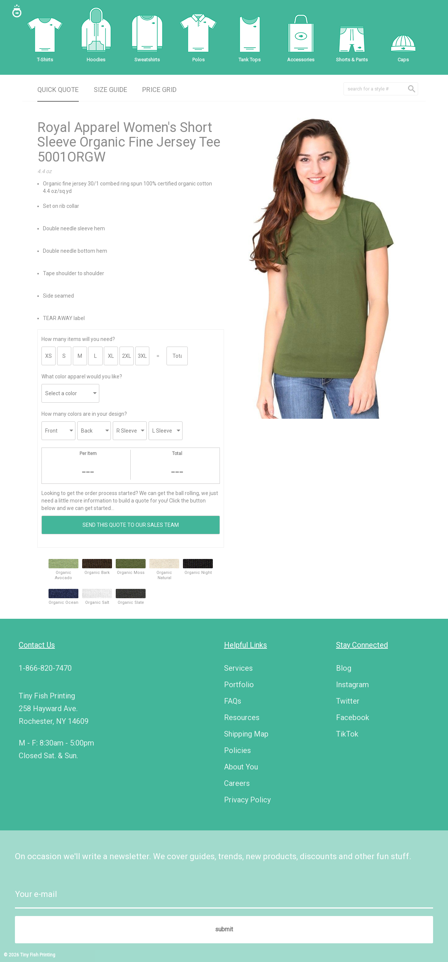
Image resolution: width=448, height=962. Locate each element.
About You (241, 766)
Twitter (348, 701)
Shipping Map (246, 733)
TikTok (347, 733)
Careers (237, 783)
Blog (343, 668)
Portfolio (239, 684)
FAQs (232, 701)
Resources (241, 717)
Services (238, 668)
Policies (237, 750)
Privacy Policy (247, 799)
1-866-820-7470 (45, 668)
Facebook (352, 717)
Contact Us (37, 644)
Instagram (352, 684)
